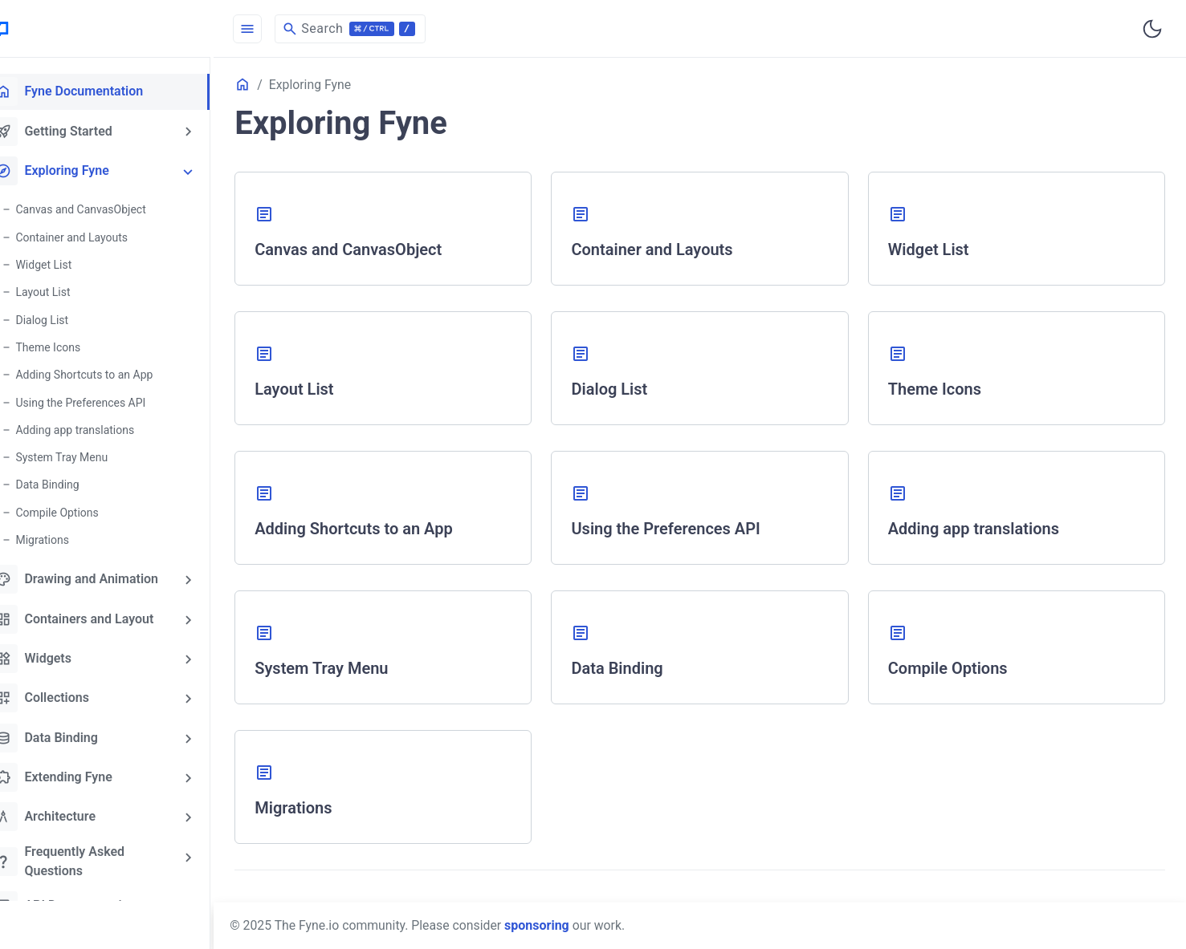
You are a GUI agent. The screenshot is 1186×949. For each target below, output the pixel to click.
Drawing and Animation (100, 575)
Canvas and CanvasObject (108, 208)
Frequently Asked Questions (84, 854)
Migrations (69, 535)
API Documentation (89, 899)
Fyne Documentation (93, 91)
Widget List (71, 263)
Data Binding (74, 481)
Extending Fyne (77, 771)
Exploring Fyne (76, 170)
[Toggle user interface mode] (1152, 28)
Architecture (69, 811)
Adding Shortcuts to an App (111, 372)
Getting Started (77, 130)
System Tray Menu (89, 454)
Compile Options (84, 508)
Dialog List (69, 317)
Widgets (57, 653)
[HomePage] (120, 28)
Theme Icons (75, 345)
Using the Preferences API (108, 399)
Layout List (70, 290)
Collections (66, 693)
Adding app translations (102, 426)
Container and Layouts (99, 235)
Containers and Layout (98, 614)
